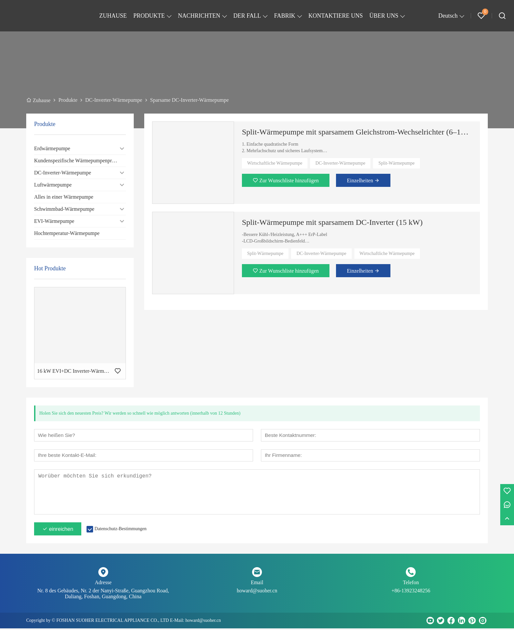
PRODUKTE (149, 15)
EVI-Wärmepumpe (54, 221)
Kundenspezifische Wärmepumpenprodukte (80, 160)
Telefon (411, 584)
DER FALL (247, 15)
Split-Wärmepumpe (396, 163)
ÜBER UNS (384, 15)
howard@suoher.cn (257, 592)
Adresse (103, 584)
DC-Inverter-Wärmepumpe (62, 172)
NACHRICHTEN (199, 15)
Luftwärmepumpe (53, 185)
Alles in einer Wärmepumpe (63, 197)
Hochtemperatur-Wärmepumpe (67, 233)
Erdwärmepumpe (52, 148)
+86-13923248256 (410, 592)
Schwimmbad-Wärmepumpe (64, 209)
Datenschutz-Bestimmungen (120, 530)
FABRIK (284, 15)
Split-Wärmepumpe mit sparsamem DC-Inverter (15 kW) (332, 222)
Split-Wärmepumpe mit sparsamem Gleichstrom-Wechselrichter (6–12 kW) (357, 132)
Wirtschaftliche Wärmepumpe (274, 163)
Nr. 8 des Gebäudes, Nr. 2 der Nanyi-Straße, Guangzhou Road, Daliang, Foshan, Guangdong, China (103, 595)
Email (257, 584)
